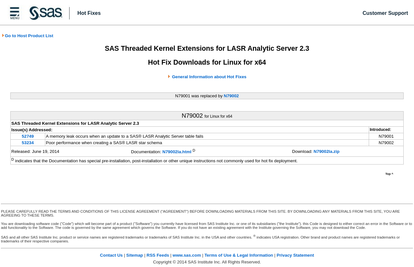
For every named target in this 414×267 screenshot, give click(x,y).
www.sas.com (187, 255)
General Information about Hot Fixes (209, 76)
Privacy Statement (295, 255)
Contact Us (111, 255)
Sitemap (134, 255)
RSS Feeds (158, 255)
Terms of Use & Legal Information (238, 255)
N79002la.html (176, 151)
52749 (28, 136)
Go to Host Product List (27, 35)
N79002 (231, 95)
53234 (28, 142)
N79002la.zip (327, 151)
